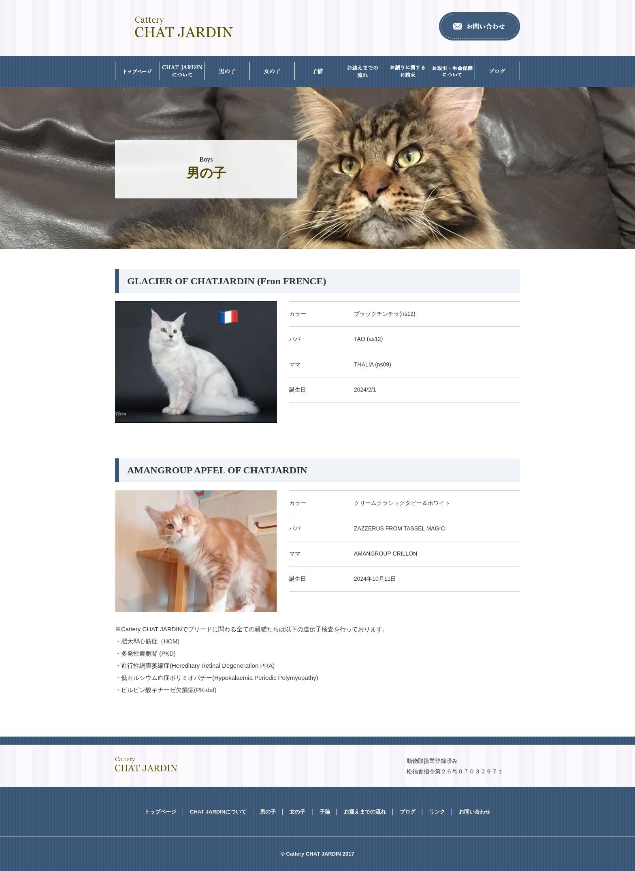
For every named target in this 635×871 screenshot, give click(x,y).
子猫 (325, 812)
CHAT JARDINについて (218, 812)
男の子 (268, 812)
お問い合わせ (474, 812)
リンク (437, 812)
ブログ (408, 812)
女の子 (297, 812)
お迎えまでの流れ (365, 812)
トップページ (160, 812)
